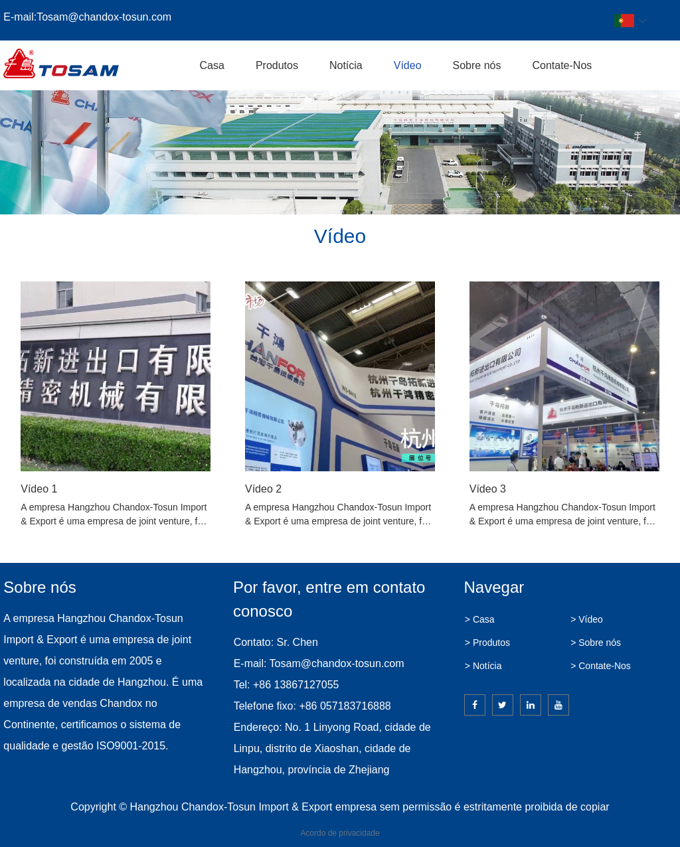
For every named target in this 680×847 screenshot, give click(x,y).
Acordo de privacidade (339, 833)
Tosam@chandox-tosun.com (104, 17)
